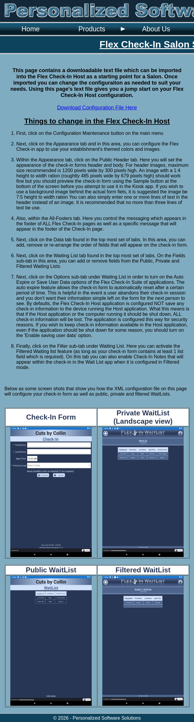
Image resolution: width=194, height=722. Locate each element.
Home (31, 29)
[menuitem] (30, 29)
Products (91, 29)
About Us (156, 29)
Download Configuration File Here (97, 108)
